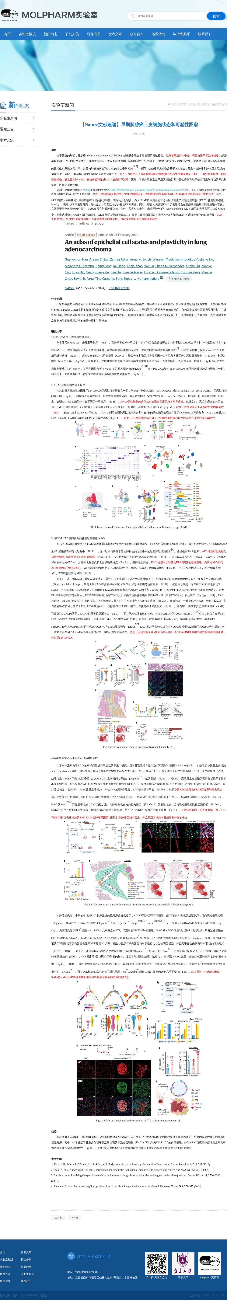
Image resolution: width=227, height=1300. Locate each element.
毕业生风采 (181, 34)
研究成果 (93, 34)
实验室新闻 (219, 104)
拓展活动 (158, 34)
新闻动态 (50, 34)
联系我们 (205, 34)
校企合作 (137, 34)
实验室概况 (27, 34)
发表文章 (115, 34)
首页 (7, 34)
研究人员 (72, 34)
